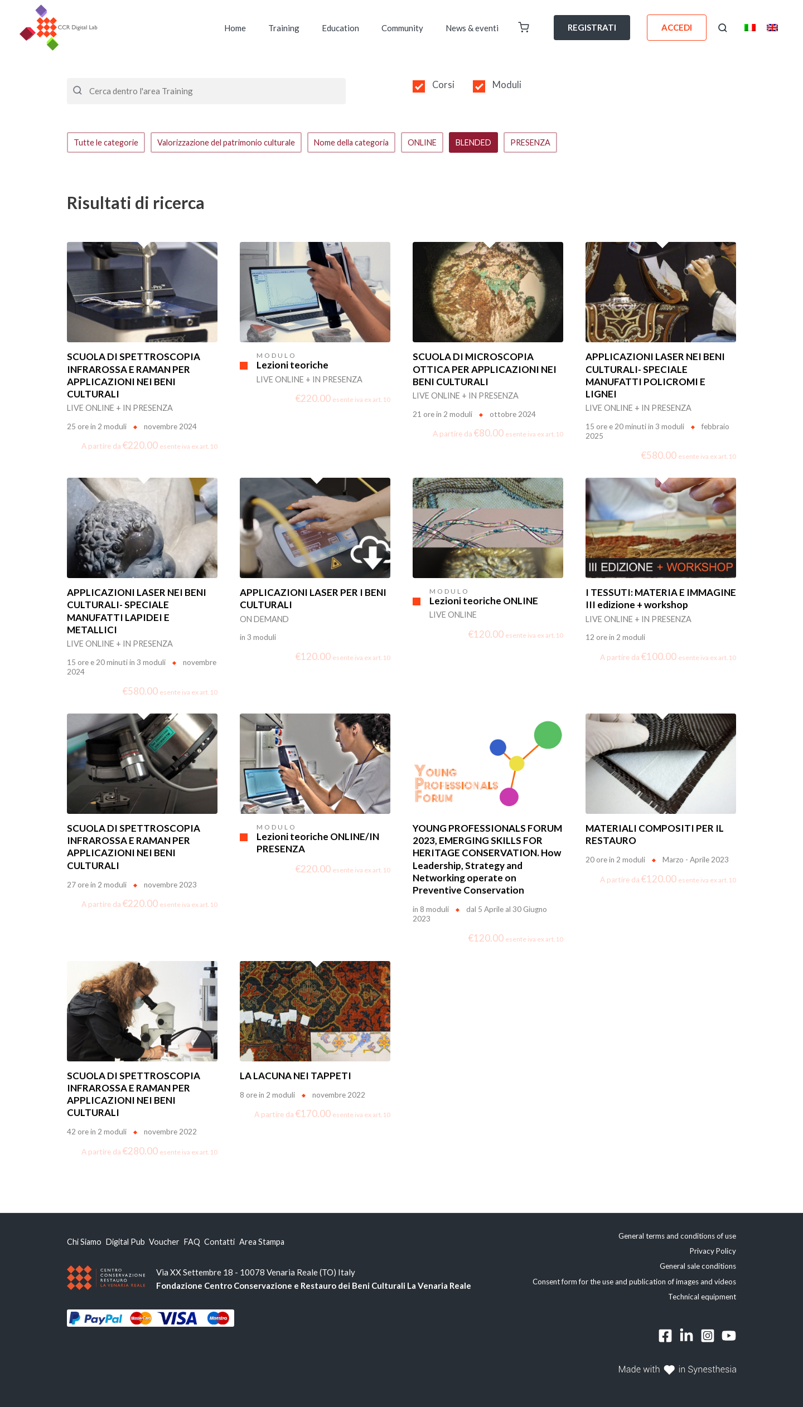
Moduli (506, 84)
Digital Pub (133, 1243)
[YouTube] (729, 1337)
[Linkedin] (686, 1337)
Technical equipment (702, 1297)
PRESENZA (551, 143)
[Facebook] (665, 1337)
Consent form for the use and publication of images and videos (634, 1282)
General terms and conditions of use (677, 1236)
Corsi (443, 84)
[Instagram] (707, 1337)
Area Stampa (290, 1243)
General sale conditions (698, 1267)
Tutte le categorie (107, 143)
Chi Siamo (85, 1243)
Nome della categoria (362, 143)
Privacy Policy (713, 1251)
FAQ (209, 1243)
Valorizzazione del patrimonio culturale (231, 143)
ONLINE (436, 143)
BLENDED (491, 143)
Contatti (242, 1243)
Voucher (177, 1243)
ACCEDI (676, 27)
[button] (723, 28)
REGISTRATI (592, 27)
